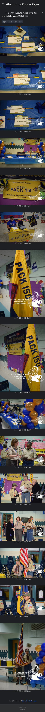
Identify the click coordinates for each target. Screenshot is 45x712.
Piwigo (22, 709)
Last (34, 701)
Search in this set (14, 22)
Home (8, 12)
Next (30, 701)
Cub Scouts (17, 12)
